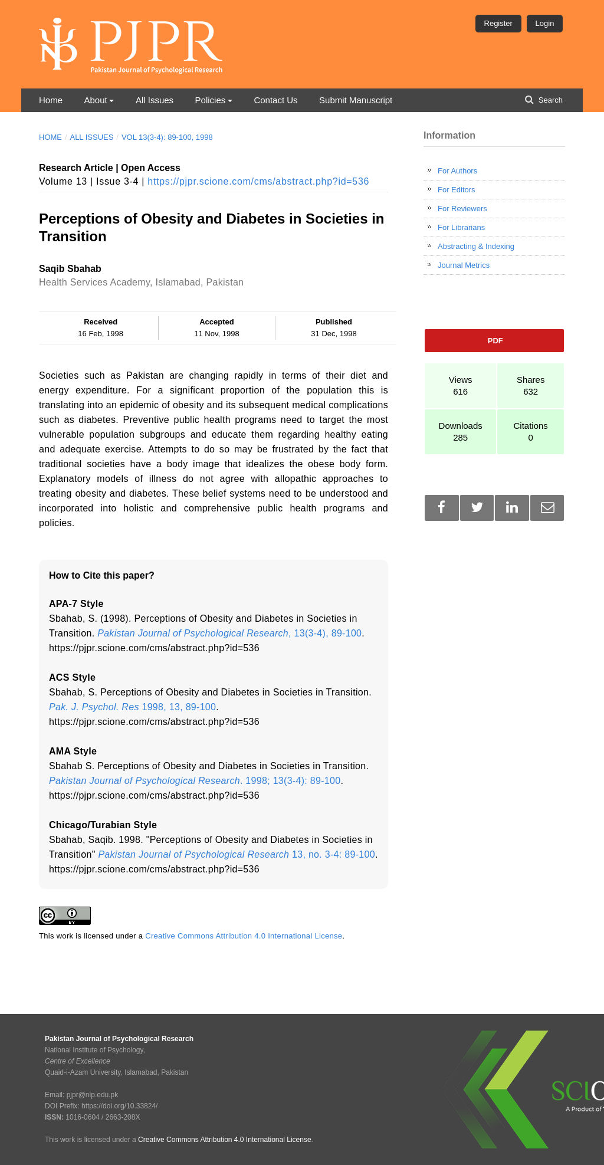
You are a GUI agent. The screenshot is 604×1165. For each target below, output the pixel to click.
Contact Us (275, 100)
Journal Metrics (464, 265)
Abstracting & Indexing (476, 246)
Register (498, 23)
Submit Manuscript (355, 100)
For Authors (457, 170)
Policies (210, 100)
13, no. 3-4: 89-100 (236, 854)
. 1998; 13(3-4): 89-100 (194, 781)
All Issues (154, 100)
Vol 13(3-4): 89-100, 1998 (167, 137)
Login (545, 23)
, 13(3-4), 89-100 (229, 633)
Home (51, 100)
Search (549, 100)
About (95, 100)
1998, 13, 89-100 (132, 707)
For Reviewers (462, 208)
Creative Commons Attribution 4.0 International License (243, 935)
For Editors (456, 189)
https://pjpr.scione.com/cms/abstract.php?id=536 (258, 181)
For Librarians (461, 227)
